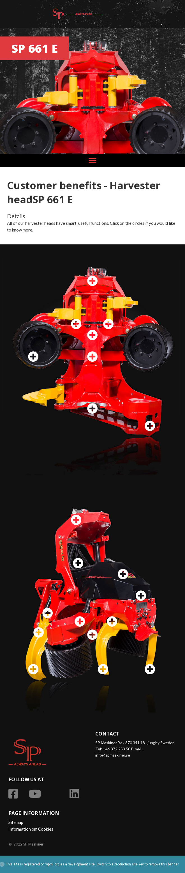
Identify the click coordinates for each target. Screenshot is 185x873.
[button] (92, 160)
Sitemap (15, 822)
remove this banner (163, 864)
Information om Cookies (30, 828)
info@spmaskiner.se (112, 755)
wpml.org (52, 864)
